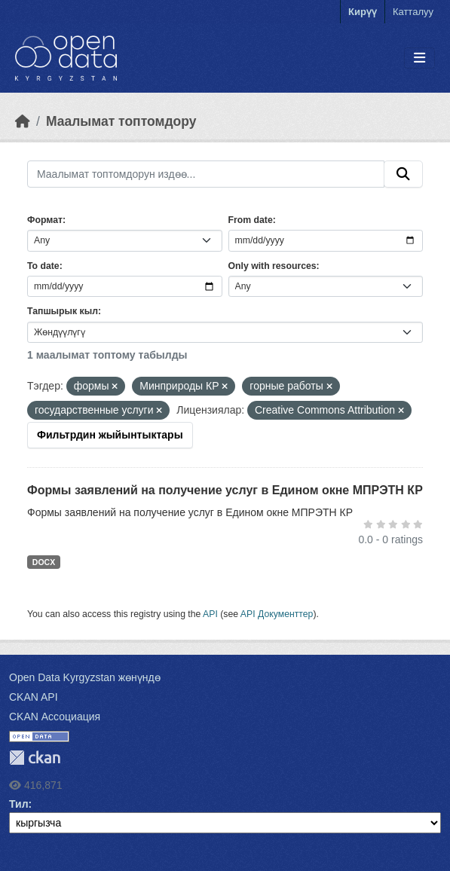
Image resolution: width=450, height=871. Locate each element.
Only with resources (272, 266)
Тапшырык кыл (62, 311)
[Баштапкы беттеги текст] (22, 121)
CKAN (34, 758)
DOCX (43, 562)
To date (43, 266)
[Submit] (403, 174)
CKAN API (33, 697)
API (210, 614)
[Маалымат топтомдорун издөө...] (205, 174)
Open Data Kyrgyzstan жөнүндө (85, 677)
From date (250, 220)
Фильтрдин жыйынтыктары (110, 435)
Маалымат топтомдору (121, 121)
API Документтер (277, 614)
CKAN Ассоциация (54, 717)
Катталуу (413, 11)
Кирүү (362, 11)
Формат (45, 220)
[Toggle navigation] (419, 58)
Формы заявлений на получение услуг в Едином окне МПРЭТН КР (225, 490)
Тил (19, 804)
